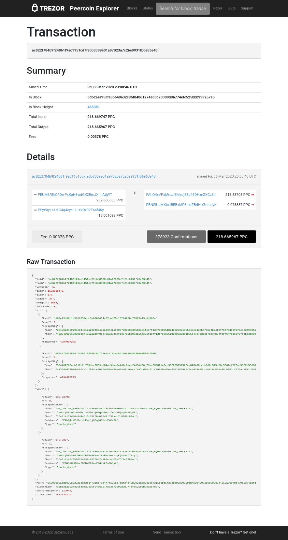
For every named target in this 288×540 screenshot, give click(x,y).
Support (247, 8)
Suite (231, 8)
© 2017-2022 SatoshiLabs (52, 532)
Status (148, 8)
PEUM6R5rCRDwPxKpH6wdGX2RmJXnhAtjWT (75, 195)
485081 (93, 107)
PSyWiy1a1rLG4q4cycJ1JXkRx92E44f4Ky (71, 210)
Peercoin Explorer (94, 8)
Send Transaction (167, 532)
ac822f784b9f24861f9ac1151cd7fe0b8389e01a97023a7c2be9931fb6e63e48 (94, 176)
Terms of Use (113, 532)
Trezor (217, 8)
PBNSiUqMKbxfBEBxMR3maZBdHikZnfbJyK (181, 205)
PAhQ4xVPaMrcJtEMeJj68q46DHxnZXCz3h (180, 195)
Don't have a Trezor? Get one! (233, 532)
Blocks (132, 8)
